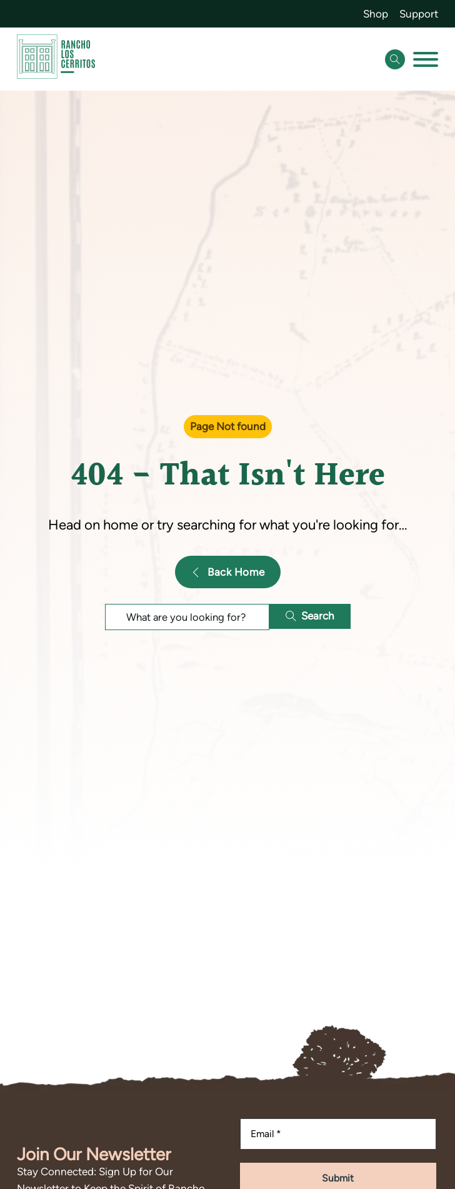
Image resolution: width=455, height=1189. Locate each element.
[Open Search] (395, 59)
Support (418, 14)
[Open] (425, 59)
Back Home (228, 572)
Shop (375, 14)
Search (310, 616)
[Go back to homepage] (56, 59)
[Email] (338, 1134)
